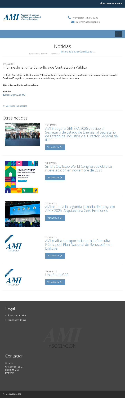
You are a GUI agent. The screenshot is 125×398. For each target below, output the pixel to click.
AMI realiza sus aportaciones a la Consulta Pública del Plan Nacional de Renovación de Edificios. (78, 244)
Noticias (54, 53)
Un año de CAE (56, 274)
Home (44, 53)
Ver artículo (54, 147)
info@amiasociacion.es (88, 21)
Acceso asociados (111, 3)
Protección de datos (15, 315)
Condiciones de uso (15, 320)
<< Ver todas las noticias (15, 106)
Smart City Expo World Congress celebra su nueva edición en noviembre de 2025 (78, 168)
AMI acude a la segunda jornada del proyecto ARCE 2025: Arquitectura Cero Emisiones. (80, 208)
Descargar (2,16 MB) (14, 95)
